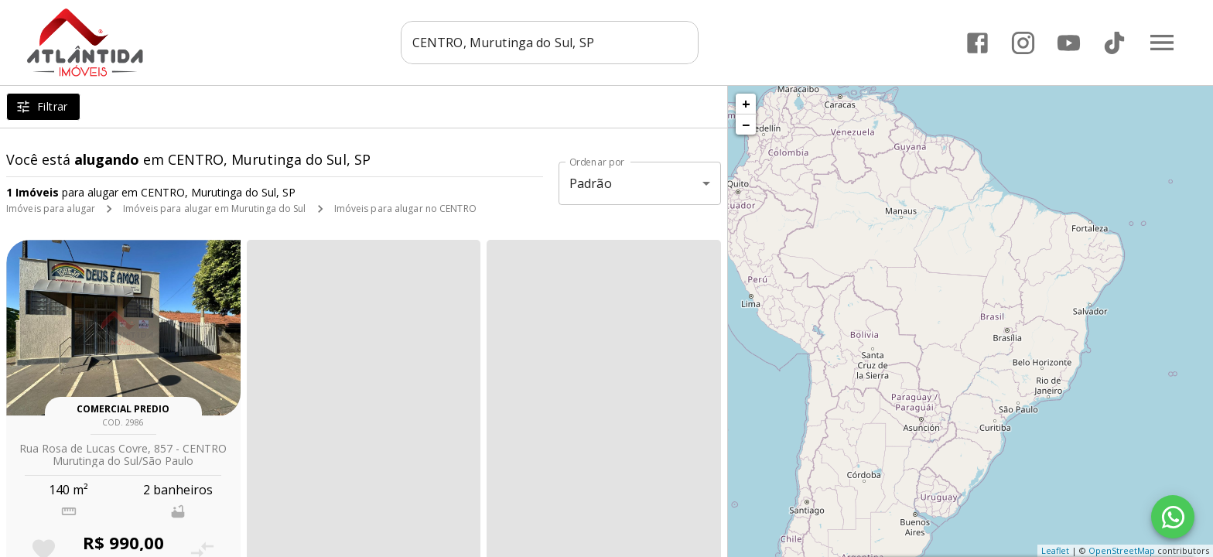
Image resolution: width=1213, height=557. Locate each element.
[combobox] (557, 42)
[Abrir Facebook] (977, 42)
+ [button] (746, 103)
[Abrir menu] (1162, 42)
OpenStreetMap (1121, 550)
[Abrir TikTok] (1114, 42)
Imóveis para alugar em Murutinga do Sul (214, 208)
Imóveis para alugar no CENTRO (405, 208)
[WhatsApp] (1172, 516)
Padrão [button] (590, 183)
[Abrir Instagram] (1023, 42)
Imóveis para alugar (50, 208)
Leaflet (1055, 550)
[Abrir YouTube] (1068, 42)
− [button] (746, 124)
